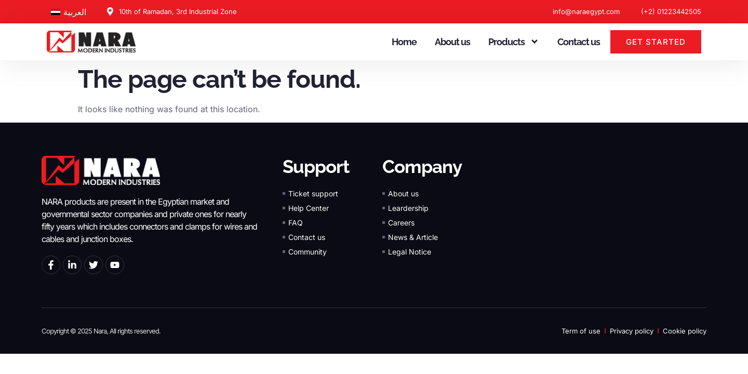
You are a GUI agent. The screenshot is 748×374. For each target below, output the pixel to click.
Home (404, 41)
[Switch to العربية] (68, 11)
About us (452, 41)
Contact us (578, 41)
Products (513, 41)
